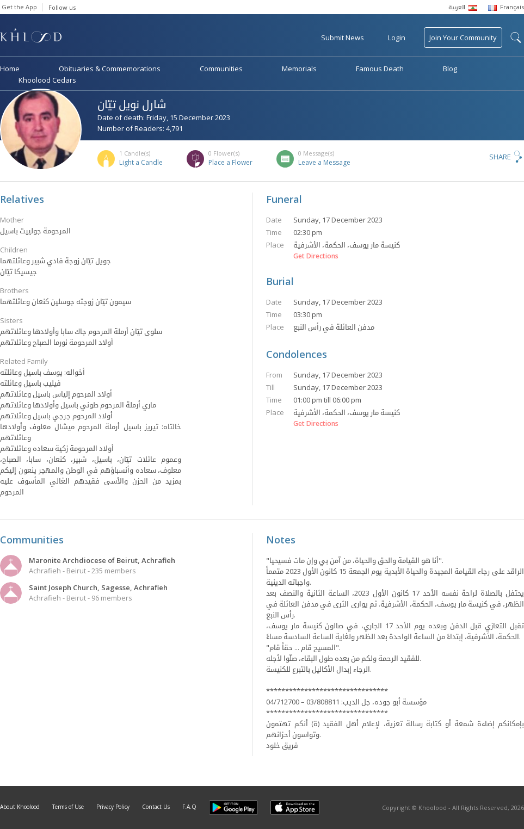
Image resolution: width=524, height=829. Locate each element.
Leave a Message (324, 162)
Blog (450, 68)
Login (396, 37)
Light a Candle (141, 162)
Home (10, 68)
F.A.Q (189, 807)
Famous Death (380, 68)
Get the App (19, 7)
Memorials (299, 68)
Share (500, 157)
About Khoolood (20, 807)
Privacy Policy (113, 807)
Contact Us (156, 807)
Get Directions (315, 256)
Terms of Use (68, 807)
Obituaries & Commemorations (110, 68)
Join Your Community (463, 37)
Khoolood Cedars (47, 80)
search (515, 37)
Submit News (342, 37)
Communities (221, 68)
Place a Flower (230, 162)
